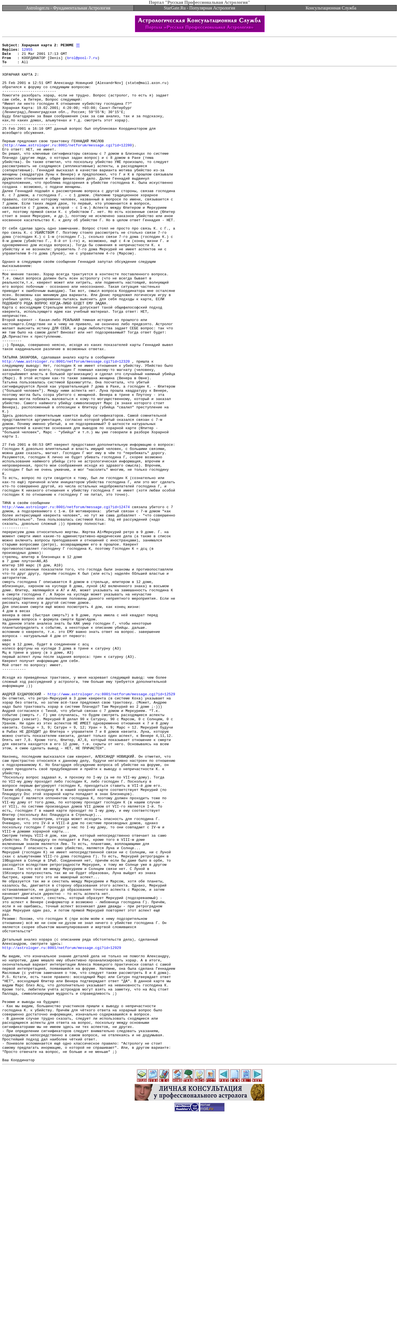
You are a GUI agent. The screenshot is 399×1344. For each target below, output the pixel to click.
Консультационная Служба (331, 8)
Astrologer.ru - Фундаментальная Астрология (68, 8)
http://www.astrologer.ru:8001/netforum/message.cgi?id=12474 (66, 599)
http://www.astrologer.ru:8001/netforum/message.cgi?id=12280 (68, 165)
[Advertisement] (199, 1331)
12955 (27, 51)
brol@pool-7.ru (82, 61)
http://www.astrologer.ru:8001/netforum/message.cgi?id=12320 (66, 424)
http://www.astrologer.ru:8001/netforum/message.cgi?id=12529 (111, 824)
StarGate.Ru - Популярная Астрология (199, 8)
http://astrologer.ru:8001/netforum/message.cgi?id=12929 (61, 1128)
